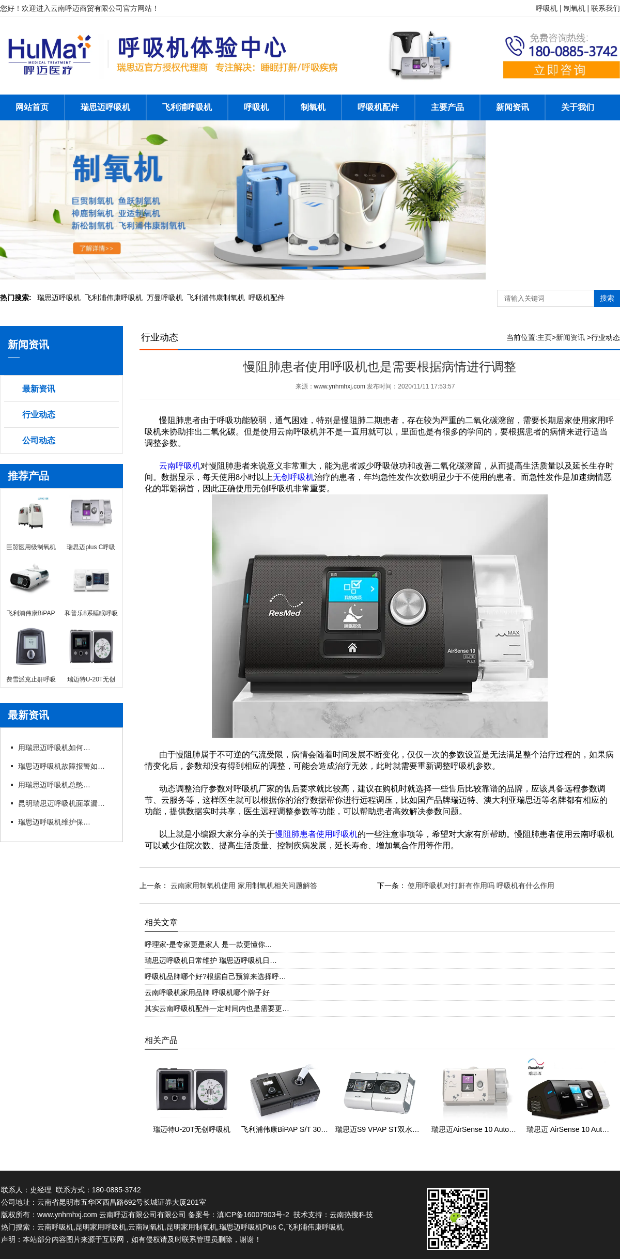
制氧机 (313, 107)
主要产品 (447, 107)
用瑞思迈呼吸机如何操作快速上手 (54, 747)
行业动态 (38, 414)
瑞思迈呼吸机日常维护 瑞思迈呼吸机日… (211, 960)
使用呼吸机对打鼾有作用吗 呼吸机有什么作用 (480, 885)
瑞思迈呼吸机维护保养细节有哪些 (54, 822)
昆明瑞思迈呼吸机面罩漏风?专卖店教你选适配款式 (64, 803)
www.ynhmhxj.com (339, 386)
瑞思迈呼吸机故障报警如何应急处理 (64, 766)
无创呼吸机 (293, 477)
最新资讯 (38, 388)
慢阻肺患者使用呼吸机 (316, 834)
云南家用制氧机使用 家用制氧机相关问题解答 (242, 885)
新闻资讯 (512, 107)
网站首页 (32, 107)
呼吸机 (256, 107)
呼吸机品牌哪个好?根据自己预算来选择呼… (215, 976)
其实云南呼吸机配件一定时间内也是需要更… (217, 1008)
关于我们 (577, 107)
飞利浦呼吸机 (187, 107)
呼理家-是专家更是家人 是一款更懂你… (208, 944)
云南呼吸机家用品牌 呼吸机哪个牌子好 (207, 992)
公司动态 (38, 440)
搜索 (607, 298)
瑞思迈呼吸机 (105, 107)
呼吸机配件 (378, 107)
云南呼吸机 (179, 465)
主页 (544, 337)
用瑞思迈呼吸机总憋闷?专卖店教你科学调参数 (54, 785)
